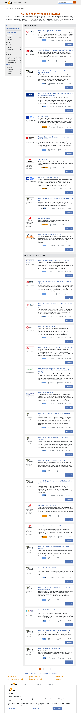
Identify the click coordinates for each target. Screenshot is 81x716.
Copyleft (50, 691)
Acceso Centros (27, 694)
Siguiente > (56, 669)
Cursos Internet (12, 676)
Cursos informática (59, 679)
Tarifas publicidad (28, 689)
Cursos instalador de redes (14, 679)
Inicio (15, 2)
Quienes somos (27, 686)
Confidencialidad (52, 686)
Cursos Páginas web (60, 676)
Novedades (24, 2)
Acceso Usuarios (28, 691)
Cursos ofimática (35, 679)
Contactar (50, 684)
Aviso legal (50, 689)
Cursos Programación (36, 676)
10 (51, 669)
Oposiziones (39, 698)
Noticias (19, 2)
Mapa (25, 684)
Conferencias (39, 692)
